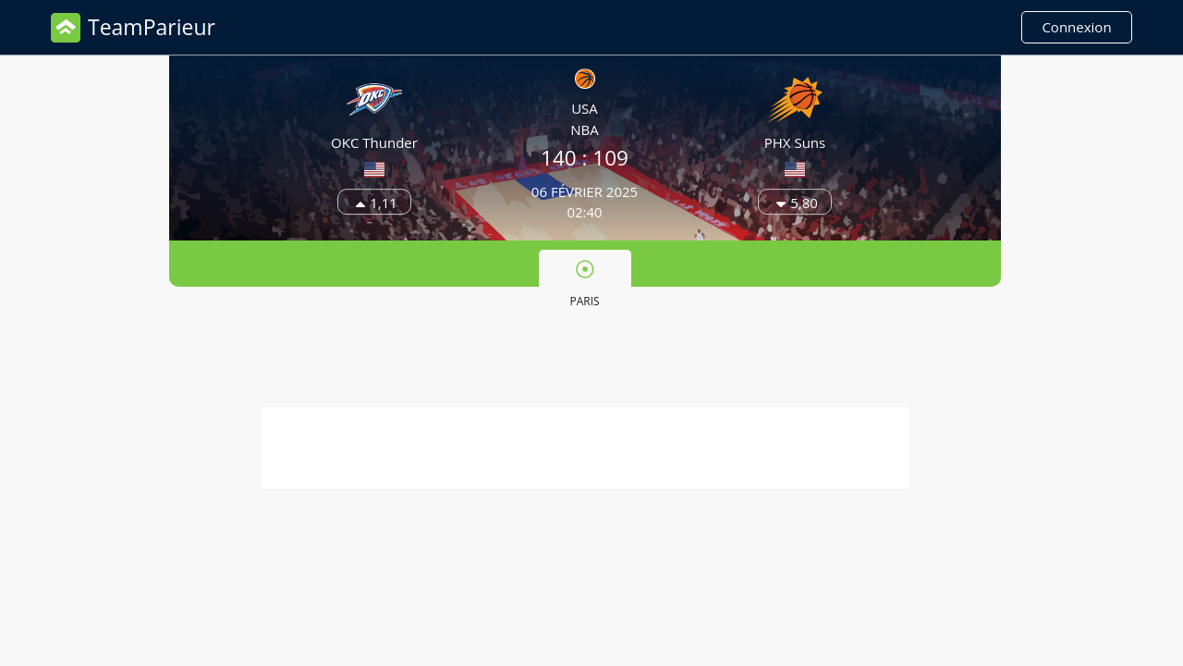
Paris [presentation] (584, 284)
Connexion (1076, 27)
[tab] (585, 282)
